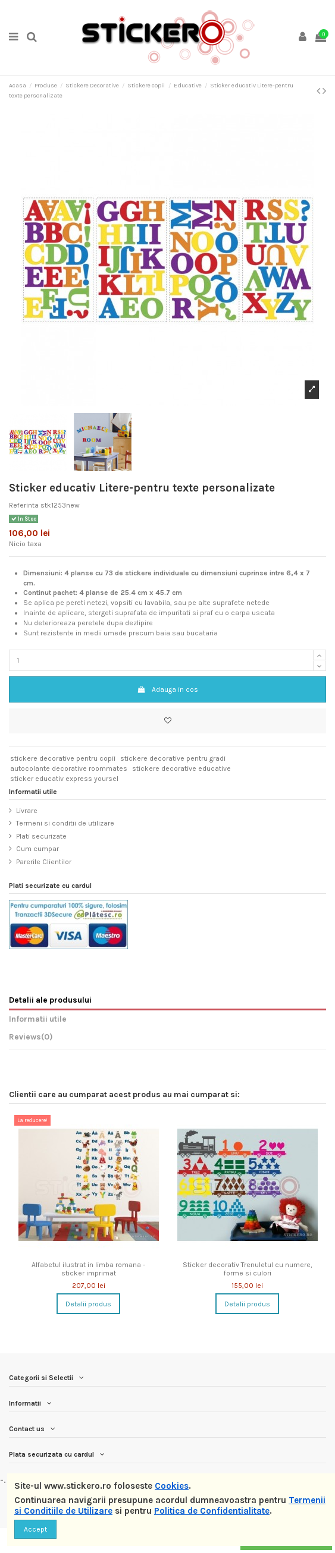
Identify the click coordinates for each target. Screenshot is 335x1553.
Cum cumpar (37, 849)
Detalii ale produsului (50, 999)
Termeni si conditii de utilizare (65, 823)
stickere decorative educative (181, 768)
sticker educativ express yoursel (64, 778)
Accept (35, 1529)
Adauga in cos (167, 689)
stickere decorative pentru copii (62, 758)
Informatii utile (38, 1018)
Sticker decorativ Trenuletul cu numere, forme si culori (247, 1269)
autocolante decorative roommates (68, 768)
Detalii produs (88, 1304)
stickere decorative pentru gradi (173, 758)
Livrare (26, 811)
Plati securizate (41, 836)
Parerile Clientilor (43, 862)
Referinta (24, 505)
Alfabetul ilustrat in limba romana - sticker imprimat (88, 1269)
